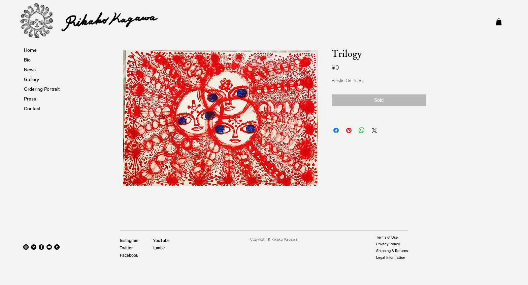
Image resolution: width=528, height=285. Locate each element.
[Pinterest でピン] (349, 130)
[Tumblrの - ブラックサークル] (57, 247)
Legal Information (390, 257)
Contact (32, 108)
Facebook (129, 255)
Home (30, 50)
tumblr (159, 248)
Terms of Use (387, 237)
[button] (499, 21)
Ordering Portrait (42, 89)
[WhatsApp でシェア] (362, 130)
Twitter (126, 248)
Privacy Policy (388, 244)
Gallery (31, 79)
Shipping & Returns (392, 250)
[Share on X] (374, 130)
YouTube (161, 240)
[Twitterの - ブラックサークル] (33, 247)
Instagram (129, 240)
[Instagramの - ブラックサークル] (26, 247)
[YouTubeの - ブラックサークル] (49, 247)
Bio (27, 60)
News (30, 69)
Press (30, 98)
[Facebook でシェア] (336, 130)
